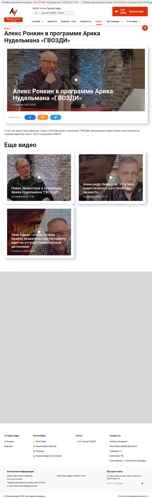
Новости (52, 21)
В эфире (36, 21)
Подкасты (85, 21)
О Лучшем (132, 21)
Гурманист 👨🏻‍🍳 (116, 451)
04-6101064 (9, 2)
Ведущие (8, 446)
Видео (99, 21)
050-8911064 (79, 476)
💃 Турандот (39, 451)
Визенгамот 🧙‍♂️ (116, 456)
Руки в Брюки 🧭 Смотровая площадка (128, 461)
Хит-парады (113, 21)
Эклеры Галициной (118, 441)
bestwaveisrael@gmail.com (25, 486)
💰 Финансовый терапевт (45, 446)
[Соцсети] (145, 28)
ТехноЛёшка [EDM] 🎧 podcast (123, 446)
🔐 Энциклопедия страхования (47, 456)
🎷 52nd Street (39, 441)
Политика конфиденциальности (133, 496)
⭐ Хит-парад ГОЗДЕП (85, 441)
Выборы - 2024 (68, 21)
